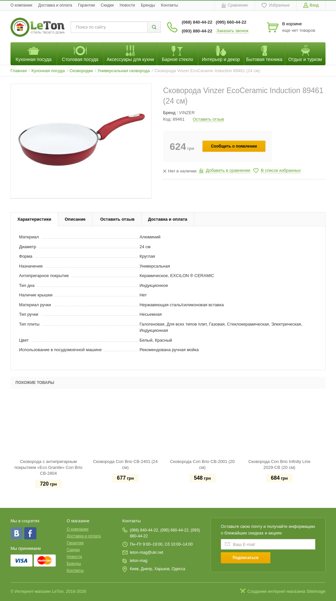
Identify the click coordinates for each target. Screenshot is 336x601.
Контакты (169, 5)
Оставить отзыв (208, 119)
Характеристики (34, 219)
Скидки (107, 5)
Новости (127, 5)
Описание (75, 219)
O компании (21, 5)
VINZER (187, 112)
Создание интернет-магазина (276, 591)
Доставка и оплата (55, 5)
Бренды (148, 5)
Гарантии (86, 5)
